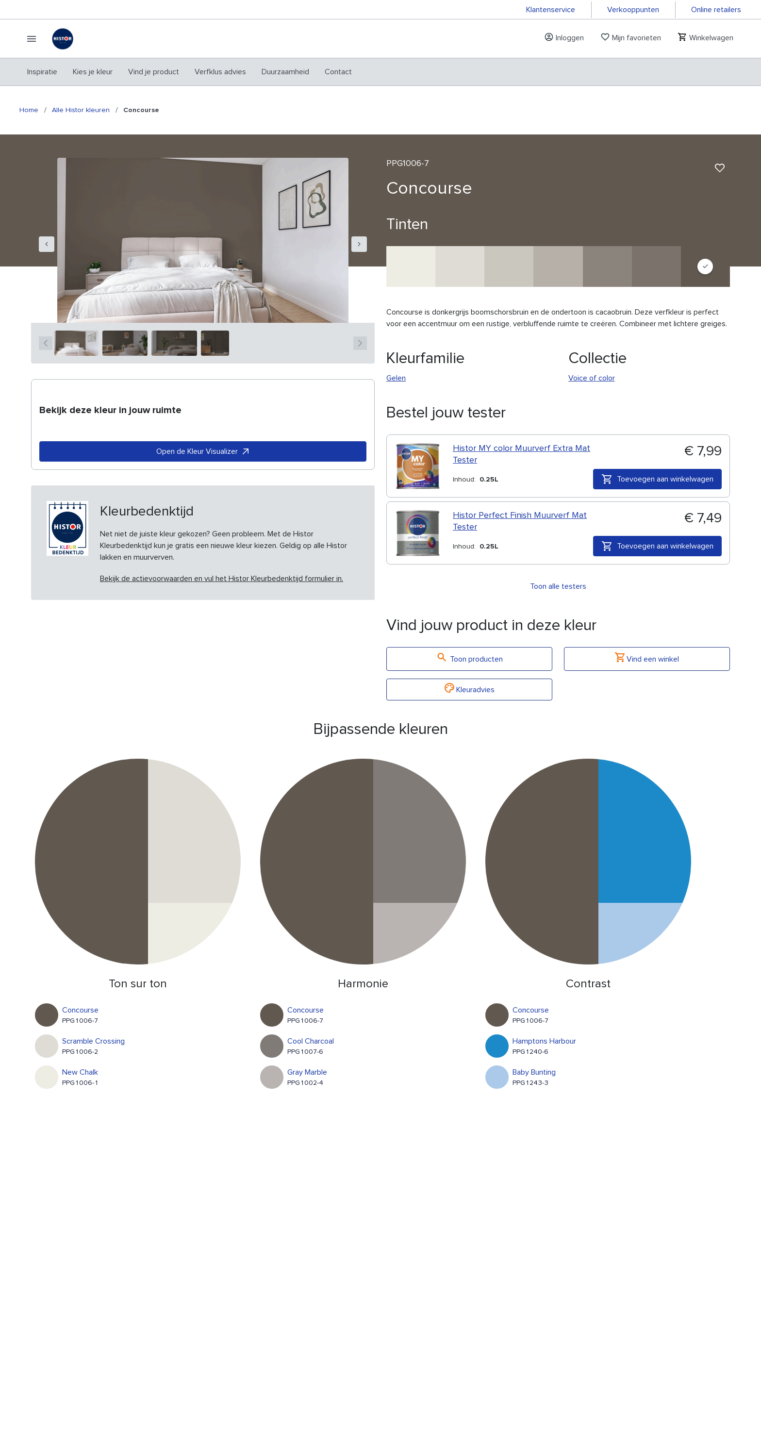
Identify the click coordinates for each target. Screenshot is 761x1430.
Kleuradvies (470, 689)
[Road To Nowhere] (607, 266)
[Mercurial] (557, 266)
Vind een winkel (647, 658)
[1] (76, 343)
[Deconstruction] (656, 266)
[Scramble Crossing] (459, 266)
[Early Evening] (508, 266)
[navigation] (46, 244)
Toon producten (469, 658)
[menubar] (189, 72)
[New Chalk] (410, 266)
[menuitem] (42, 72)
